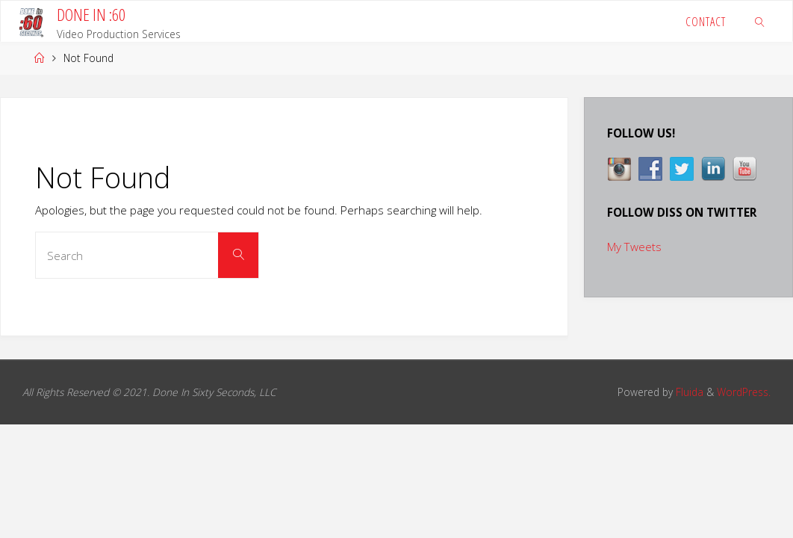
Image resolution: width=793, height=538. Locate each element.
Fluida (688, 392)
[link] (760, 21)
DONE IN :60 (91, 14)
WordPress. (744, 392)
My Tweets (634, 246)
